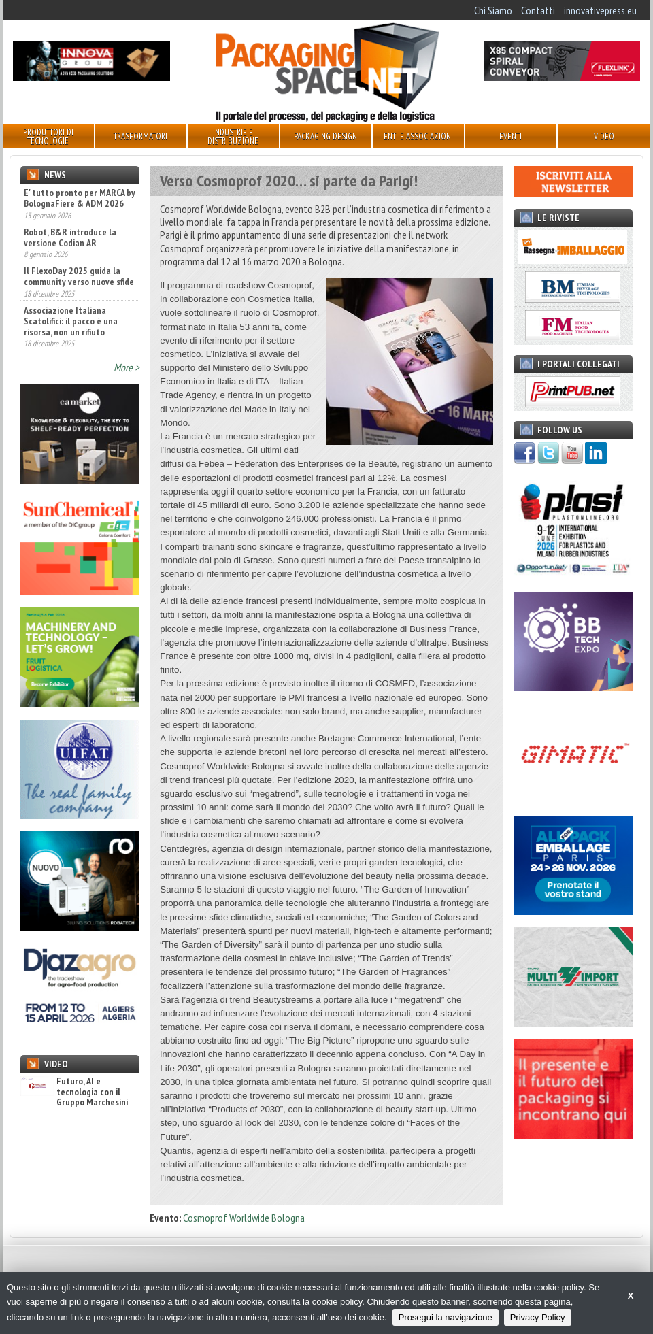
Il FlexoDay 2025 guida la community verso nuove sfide (79, 276)
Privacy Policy (537, 1317)
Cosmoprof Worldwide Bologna (244, 1217)
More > (126, 367)
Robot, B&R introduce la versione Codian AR (70, 237)
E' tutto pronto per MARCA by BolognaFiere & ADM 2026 (79, 198)
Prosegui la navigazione (445, 1317)
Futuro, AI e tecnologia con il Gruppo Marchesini (74, 1091)
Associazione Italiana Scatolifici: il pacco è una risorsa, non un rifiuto (71, 321)
